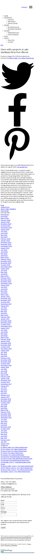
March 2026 (5, 218)
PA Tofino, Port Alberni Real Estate (12, 453)
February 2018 (5, 377)
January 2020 (5, 341)
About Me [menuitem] (11, 40)
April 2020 (4, 336)
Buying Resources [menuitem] (13, 27)
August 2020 (5, 328)
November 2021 (6, 300)
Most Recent (5, 215)
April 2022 (4, 293)
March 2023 (5, 276)
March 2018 (4, 375)
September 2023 (6, 267)
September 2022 (6, 283)
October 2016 (5, 403)
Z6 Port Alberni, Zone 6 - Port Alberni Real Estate (17, 468)
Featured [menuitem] (11, 19)
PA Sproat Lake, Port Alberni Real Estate (14, 451)
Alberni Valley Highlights (8, 209)
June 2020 (4, 332)
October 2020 (5, 324)
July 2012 (4, 442)
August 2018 (5, 367)
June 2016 (4, 404)
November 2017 (6, 380)
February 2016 (5, 412)
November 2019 (6, 345)
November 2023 (6, 263)
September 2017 (6, 384)
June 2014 (4, 432)
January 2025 (5, 241)
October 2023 (5, 265)
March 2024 (5, 257)
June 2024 (4, 252)
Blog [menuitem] (6, 36)
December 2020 (6, 321)
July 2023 (4, 270)
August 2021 (5, 306)
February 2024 (5, 259)
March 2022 (5, 295)
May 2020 (4, 334)
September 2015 (6, 418)
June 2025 (4, 233)
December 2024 (6, 242)
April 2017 (4, 393)
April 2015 (4, 425)
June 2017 (4, 390)
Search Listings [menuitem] (13, 23)
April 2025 (4, 237)
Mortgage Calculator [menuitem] (14, 29)
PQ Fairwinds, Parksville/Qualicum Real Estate (15, 457)
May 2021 (4, 311)
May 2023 (4, 272)
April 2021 (4, 313)
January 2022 (5, 296)
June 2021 (4, 310)
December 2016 (6, 399)
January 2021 (5, 319)
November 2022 (6, 282)
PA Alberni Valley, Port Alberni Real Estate (20, 58)
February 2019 (5, 358)
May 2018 (4, 373)
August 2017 (5, 386)
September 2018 (6, 365)
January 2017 (5, 397)
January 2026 (5, 222)
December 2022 (6, 280)
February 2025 (5, 239)
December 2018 (6, 360)
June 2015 (4, 421)
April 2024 (4, 255)
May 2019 (4, 354)
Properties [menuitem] (8, 18)
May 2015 (4, 423)
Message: (4, 512)
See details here (22, 167)
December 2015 (6, 414)
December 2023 (6, 261)
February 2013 (5, 440)
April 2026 (4, 216)
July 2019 (4, 352)
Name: (3, 500)
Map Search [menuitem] (12, 21)
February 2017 (5, 395)
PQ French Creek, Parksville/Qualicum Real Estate (16, 459)
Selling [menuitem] (7, 31)
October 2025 (5, 226)
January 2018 (5, 378)
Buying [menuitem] (6, 25)
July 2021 (4, 308)
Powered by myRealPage (11, 546)
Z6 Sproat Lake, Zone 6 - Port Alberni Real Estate (17, 470)
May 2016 (4, 406)
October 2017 (5, 382)
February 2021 (5, 317)
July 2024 (4, 250)
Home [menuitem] (6, 16)
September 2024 (6, 246)
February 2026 (5, 220)
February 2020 (5, 339)
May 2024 (4, 254)
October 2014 (5, 429)
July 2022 (4, 287)
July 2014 (4, 431)
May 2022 (4, 291)
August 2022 (5, 285)
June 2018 (4, 371)
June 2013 (4, 436)
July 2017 (4, 388)
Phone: (3, 508)
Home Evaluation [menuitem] (13, 34)
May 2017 (4, 391)
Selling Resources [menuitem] (13, 33)
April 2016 (4, 408)
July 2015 (4, 419)
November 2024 (6, 244)
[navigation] (17, 29)
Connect (24, 7)
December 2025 (6, 224)
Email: (2, 504)
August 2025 (5, 229)
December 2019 (6, 343)
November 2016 (6, 401)
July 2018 (4, 369)
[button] (24, 7)
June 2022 (4, 289)
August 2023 (5, 269)
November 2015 (6, 416)
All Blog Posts (5, 207)
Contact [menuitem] (10, 42)
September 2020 (6, 326)
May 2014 (4, 434)
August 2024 (5, 248)
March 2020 (5, 337)
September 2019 (6, 349)
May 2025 (4, 235)
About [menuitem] (6, 38)
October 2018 (5, 364)
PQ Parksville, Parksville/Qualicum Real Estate (15, 460)
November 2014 (6, 427)
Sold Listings (5, 211)
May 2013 (4, 438)
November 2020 (6, 323)
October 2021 (5, 302)
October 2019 (5, 347)
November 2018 (6, 362)
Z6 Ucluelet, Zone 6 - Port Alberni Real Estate (15, 472)
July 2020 (4, 330)
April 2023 (4, 274)
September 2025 (6, 228)
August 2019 (5, 350)
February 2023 (5, 278)
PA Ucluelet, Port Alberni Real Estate (12, 455)
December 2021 (6, 298)
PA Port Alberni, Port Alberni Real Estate (14, 449)
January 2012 (5, 444)
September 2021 (6, 304)
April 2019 (4, 356)
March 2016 (4, 410)
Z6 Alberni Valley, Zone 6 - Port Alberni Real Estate (17, 466)
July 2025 (4, 231)
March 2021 (4, 315)
